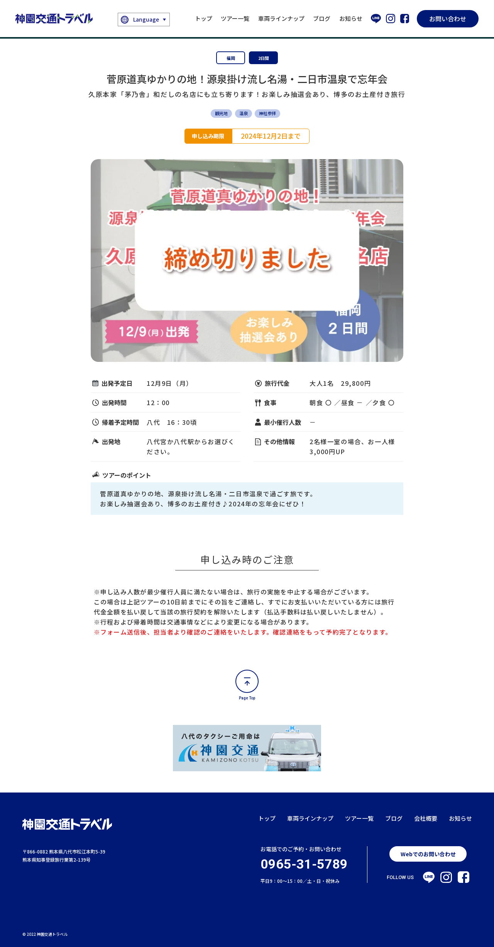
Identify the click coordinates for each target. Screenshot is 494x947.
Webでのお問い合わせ (428, 854)
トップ (203, 18)
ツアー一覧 (235, 18)
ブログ (321, 18)
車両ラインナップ (281, 18)
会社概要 (425, 818)
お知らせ (350, 18)
